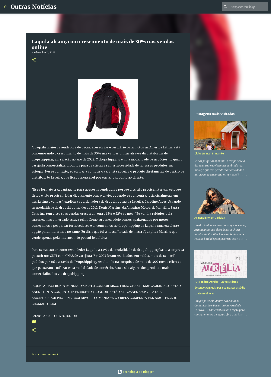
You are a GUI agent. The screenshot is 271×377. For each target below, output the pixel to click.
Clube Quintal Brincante (209, 153)
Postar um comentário (47, 354)
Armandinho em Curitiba (209, 217)
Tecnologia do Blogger (135, 371)
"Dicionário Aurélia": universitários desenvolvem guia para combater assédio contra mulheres (219, 287)
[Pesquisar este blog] (248, 6)
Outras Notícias (34, 7)
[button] (34, 60)
